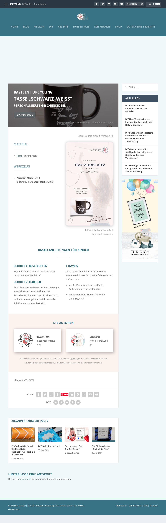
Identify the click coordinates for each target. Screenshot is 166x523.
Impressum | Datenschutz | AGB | (132, 513)
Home (14, 29)
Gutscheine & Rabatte (141, 29)
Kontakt (154, 513)
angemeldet (24, 487)
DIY (51, 29)
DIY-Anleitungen (24, 123)
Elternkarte (102, 29)
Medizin (39, 29)
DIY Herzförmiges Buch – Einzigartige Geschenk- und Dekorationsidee (138, 130)
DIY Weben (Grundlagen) (34, 4)
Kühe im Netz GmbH (63, 514)
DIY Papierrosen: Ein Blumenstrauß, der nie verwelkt (136, 116)
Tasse (19, 163)
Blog (26, 29)
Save (66, 403)
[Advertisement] (83, 62)
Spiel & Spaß (81, 29)
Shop (118, 29)
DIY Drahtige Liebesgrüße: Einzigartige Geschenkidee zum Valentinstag (138, 177)
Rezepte (63, 29)
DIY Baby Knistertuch (49, 454)
